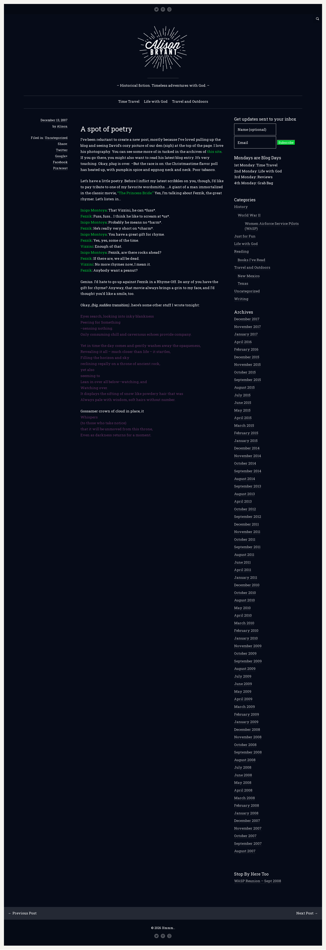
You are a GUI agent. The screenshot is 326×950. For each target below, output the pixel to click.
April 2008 (243, 790)
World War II (249, 215)
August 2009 (245, 668)
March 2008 (244, 798)
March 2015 (244, 425)
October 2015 (245, 372)
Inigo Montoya (93, 210)
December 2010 (246, 585)
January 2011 (245, 577)
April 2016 (243, 342)
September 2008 (248, 752)
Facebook (60, 162)
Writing (241, 299)
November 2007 (248, 828)
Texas (243, 283)
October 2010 (245, 592)
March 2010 (244, 623)
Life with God (156, 101)
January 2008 (246, 813)
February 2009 (246, 714)
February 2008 (246, 805)
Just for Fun (245, 236)
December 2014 (247, 448)
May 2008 (242, 782)
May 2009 (242, 691)
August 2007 (245, 851)
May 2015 (242, 410)
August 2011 (244, 554)
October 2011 (244, 539)
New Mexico (249, 276)
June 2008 (243, 775)
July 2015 (242, 395)
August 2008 (245, 760)
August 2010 (244, 600)
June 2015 (242, 402)
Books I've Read (251, 260)
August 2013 (244, 494)
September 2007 (248, 843)
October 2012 (245, 509)
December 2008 (247, 729)
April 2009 (243, 699)
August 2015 (244, 387)
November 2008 (248, 737)
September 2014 (247, 471)
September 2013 (247, 486)
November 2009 (248, 646)
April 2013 (243, 501)
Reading (241, 251)
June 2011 (242, 562)
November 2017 (247, 326)
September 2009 (248, 661)
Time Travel (129, 101)
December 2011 (246, 524)
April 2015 (243, 418)
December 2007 (247, 820)
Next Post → (307, 913)
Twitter (62, 150)
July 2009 (242, 676)
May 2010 (242, 608)
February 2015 (246, 433)
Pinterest (60, 168)
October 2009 (245, 653)
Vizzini (86, 246)
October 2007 (245, 836)
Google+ (61, 156)
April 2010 (243, 615)
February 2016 (246, 349)
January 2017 (246, 334)
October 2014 (245, 463)
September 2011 (247, 547)
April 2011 (242, 570)
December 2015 (246, 357)
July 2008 (242, 767)
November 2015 (247, 364)
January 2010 (246, 638)
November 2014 (247, 456)
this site (214, 151)
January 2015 (246, 440)
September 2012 (247, 516)
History (241, 206)
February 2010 (246, 630)
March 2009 (244, 706)
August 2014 (244, 478)
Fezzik (86, 216)
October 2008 (245, 744)
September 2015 (247, 379)
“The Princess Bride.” (135, 193)
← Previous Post (22, 913)
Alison (62, 126)
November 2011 (247, 531)
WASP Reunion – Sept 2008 (257, 881)
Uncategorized (56, 138)
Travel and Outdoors (190, 101)
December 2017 (246, 319)
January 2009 (246, 722)
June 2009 (243, 684)
